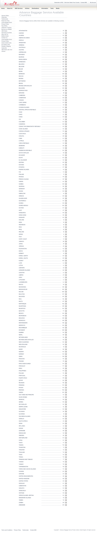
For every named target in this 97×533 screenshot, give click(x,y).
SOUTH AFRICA (23, 421)
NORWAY (21, 354)
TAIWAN (21, 445)
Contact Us (4, 37)
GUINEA (21, 203)
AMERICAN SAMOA (24, 38)
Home (3, 8)
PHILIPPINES (22, 370)
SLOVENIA (22, 414)
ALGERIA (21, 35)
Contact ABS (84, 2)
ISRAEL (21, 234)
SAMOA (21, 392)
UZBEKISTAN (22, 485)
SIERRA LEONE (23, 406)
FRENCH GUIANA (24, 179)
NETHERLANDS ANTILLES (26, 339)
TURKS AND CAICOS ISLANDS (27, 469)
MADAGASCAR (23, 289)
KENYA (21, 251)
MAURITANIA (22, 306)
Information (44, 8)
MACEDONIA (22, 287)
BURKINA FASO (23, 90)
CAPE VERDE (22, 102)
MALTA (21, 301)
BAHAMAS (22, 54)
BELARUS (21, 64)
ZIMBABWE (22, 505)
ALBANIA (21, 33)
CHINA (20, 117)
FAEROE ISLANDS (24, 169)
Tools (52, 8)
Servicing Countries (6, 32)
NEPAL (21, 335)
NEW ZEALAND (23, 344)
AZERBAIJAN (22, 52)
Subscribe (4, 17)
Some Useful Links (6, 43)
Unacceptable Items (6, 22)
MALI (20, 299)
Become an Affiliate (6, 29)
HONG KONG (22, 215)
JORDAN (21, 246)
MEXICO (21, 313)
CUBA (20, 138)
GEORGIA (21, 186)
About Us (9, 8)
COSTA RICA (22, 133)
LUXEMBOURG (23, 282)
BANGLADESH (23, 59)
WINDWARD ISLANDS (25, 497)
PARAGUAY (22, 366)
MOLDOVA (22, 318)
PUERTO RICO (23, 378)
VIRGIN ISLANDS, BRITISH (26, 495)
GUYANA (21, 208)
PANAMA (21, 361)
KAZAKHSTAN (23, 248)
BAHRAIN (21, 57)
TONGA (21, 457)
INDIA (20, 222)
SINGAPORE (22, 409)
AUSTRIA (21, 50)
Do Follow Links (5, 44)
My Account (93, 2)
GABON (21, 181)
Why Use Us (4, 34)
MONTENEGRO (23, 323)
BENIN (20, 71)
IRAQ (20, 229)
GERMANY (22, 188)
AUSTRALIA (22, 47)
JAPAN (21, 244)
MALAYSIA (22, 294)
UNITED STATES (23, 481)
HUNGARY (22, 217)
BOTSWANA (22, 81)
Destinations (35, 8)
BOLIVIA (21, 76)
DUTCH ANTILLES (24, 153)
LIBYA (20, 277)
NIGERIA (21, 351)
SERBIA (21, 402)
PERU (20, 368)
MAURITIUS (22, 308)
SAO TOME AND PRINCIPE (26, 394)
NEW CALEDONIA (24, 342)
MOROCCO (22, 325)
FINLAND (21, 174)
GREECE (21, 196)
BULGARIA (22, 88)
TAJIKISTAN (22, 447)
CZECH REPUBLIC (24, 143)
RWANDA (21, 390)
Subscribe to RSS (58, 2)
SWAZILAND (22, 433)
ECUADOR (22, 155)
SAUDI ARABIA (23, 397)
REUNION (21, 382)
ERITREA (21, 162)
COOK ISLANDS (23, 129)
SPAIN (20, 423)
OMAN (20, 356)
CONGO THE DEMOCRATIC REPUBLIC (29, 126)
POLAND (21, 373)
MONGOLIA (22, 320)
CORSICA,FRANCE (24, 131)
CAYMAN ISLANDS (24, 107)
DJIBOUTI (21, 148)
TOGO (20, 454)
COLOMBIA (22, 121)
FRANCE (21, 176)
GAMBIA (21, 184)
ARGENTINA (22, 42)
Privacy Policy (5, 24)
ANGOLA (21, 40)
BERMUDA (22, 73)
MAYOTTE (21, 311)
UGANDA (21, 471)
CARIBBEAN (22, 105)
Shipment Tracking (6, 27)
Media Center (5, 36)
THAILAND (22, 452)
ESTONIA (21, 164)
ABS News (4, 31)
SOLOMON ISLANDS (24, 416)
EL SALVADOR (23, 160)
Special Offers (5, 15)
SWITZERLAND (23, 438)
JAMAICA (21, 241)
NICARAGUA (22, 347)
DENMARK (22, 145)
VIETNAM (21, 493)
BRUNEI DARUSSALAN (25, 85)
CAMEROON (22, 97)
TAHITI (20, 442)
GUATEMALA (22, 200)
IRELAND (21, 232)
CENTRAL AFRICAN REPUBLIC (27, 109)
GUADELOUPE (23, 198)
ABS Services (19, 8)
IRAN (20, 227)
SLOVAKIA (22, 411)
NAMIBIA (21, 332)
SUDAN (21, 428)
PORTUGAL (22, 375)
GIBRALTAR (22, 193)
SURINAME (22, 430)
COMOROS (22, 124)
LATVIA (21, 265)
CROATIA (21, 136)
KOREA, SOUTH (23, 258)
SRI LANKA (22, 426)
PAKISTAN (22, 358)
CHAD (20, 112)
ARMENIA (21, 45)
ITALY (20, 236)
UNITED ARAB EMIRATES (26, 476)
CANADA (21, 100)
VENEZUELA (22, 490)
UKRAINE (21, 473)
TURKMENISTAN (23, 466)
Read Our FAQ (5, 20)
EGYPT (21, 157)
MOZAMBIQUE (23, 327)
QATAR (21, 380)
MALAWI (21, 291)
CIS (20, 119)
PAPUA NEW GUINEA (25, 363)
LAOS (20, 263)
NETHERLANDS (23, 337)
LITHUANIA (22, 279)
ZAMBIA (21, 502)
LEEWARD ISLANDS (24, 270)
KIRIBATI (21, 253)
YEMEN (21, 500)
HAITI (20, 210)
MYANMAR (22, 330)
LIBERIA (21, 275)
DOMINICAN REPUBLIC (25, 150)
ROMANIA (21, 385)
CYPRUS (21, 141)
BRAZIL (21, 83)
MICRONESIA (22, 315)
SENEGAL (21, 399)
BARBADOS (22, 61)
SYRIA (20, 440)
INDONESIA (22, 224)
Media (57, 8)
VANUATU (21, 488)
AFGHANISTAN (23, 30)
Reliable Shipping (6, 46)
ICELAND (21, 220)
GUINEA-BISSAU (23, 205)
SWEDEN (21, 435)
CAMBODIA (22, 95)
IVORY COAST (23, 239)
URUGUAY (22, 483)
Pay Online (4, 26)
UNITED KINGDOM (24, 478)
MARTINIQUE (22, 303)
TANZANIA (22, 450)
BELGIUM (21, 66)
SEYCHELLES (23, 404)
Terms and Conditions (6, 530)
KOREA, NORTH (23, 255)
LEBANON (21, 267)
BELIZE (21, 69)
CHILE (20, 114)
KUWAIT (21, 260)
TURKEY (21, 464)
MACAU (21, 284)
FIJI (20, 172)
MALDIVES (22, 296)
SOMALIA (21, 418)
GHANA (21, 191)
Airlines (27, 8)
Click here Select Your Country (72, 2)
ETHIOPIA (21, 167)
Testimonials (4, 19)
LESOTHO (21, 272)
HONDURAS (22, 212)
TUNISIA (21, 461)
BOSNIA (21, 78)
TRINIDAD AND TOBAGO (26, 459)
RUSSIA (21, 387)
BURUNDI (21, 93)
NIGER (21, 349)
